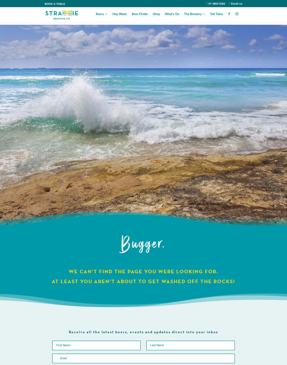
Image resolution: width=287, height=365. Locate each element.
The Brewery (193, 16)
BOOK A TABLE (55, 3)
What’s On (172, 16)
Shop (156, 16)
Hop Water (120, 16)
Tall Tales (216, 16)
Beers (100, 16)
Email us (235, 3)
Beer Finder (140, 16)
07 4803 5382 (215, 3)
